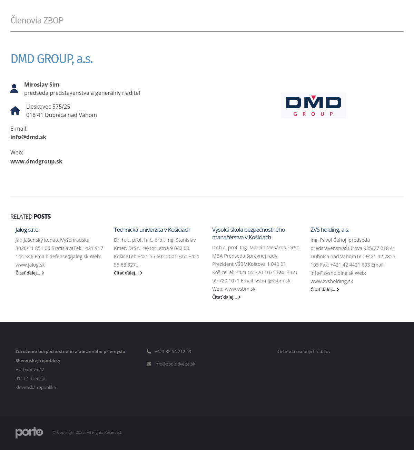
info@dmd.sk (28, 137)
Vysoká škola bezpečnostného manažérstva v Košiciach (248, 233)
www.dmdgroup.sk (36, 161)
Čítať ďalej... (30, 273)
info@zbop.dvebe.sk (175, 364)
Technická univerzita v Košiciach (152, 229)
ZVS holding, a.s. (329, 229)
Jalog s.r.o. (28, 229)
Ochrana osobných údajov (304, 351)
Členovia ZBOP (36, 20)
